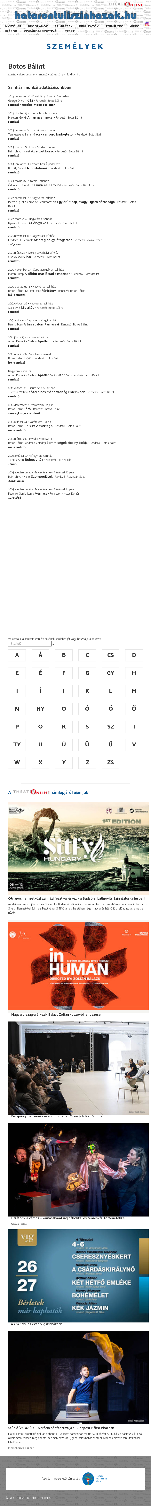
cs (110, 655)
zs (110, 762)
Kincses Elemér (70, 493)
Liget (28, 358)
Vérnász (41, 494)
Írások (11, 31)
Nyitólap (13, 26)
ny (40, 709)
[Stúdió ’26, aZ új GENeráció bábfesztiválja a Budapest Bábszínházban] (78, 1377)
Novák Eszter (94, 240)
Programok (38, 26)
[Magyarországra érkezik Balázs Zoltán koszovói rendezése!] (78, 966)
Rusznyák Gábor (76, 476)
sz (110, 727)
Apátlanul (45, 341)
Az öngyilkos (38, 223)
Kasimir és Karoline (46, 185)
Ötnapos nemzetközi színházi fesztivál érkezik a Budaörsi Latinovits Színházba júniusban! (76, 899)
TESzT (70, 31)
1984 (29, 101)
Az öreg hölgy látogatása (53, 240)
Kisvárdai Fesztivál (41, 31)
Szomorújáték (42, 477)
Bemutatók (89, 26)
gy (110, 673)
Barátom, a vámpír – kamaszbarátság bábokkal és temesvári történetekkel (68, 1218)
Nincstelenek (37, 168)
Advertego (44, 426)
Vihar (27, 257)
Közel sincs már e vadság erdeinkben (56, 392)
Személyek (114, 26)
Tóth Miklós (64, 459)
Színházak (64, 26)
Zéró (27, 409)
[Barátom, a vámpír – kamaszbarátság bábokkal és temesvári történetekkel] (78, 1170)
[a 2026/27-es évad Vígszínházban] (78, 1275)
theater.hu (46, 1498)
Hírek (134, 26)
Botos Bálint (54, 100)
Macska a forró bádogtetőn (53, 134)
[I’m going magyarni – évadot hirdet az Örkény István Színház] (78, 1068)
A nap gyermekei (40, 118)
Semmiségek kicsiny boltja (67, 443)
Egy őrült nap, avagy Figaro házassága (86, 202)
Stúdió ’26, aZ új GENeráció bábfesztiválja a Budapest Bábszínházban (61, 1428)
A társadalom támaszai (41, 324)
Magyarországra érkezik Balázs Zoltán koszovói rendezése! (56, 1015)
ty (17, 745)
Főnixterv (49, 291)
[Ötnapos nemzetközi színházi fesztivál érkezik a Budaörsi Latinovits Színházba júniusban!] (78, 848)
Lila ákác (27, 308)
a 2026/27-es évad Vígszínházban (36, 1324)
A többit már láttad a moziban (47, 274)
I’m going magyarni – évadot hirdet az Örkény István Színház (57, 1116)
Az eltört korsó (42, 151)
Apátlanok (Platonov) (54, 375)
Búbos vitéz (34, 460)
